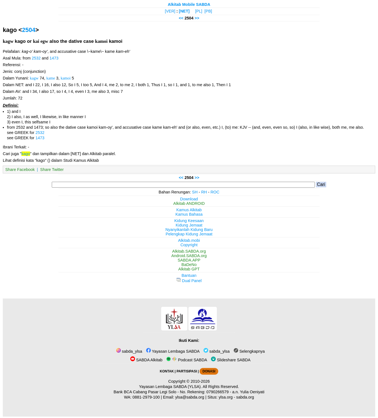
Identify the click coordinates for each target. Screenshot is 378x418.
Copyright (189, 245)
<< (181, 18)
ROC (214, 192)
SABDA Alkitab (146, 360)
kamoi (66, 78)
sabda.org (245, 397)
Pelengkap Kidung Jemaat (189, 234)
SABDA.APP (189, 260)
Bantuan (189, 275)
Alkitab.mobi (189, 240)
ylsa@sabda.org (189, 397)
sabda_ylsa (129, 351)
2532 (36, 58)
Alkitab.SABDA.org (189, 251)
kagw (34, 78)
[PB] (208, 11)
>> (197, 18)
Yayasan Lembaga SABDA (173, 351)
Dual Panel (189, 280)
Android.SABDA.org (189, 255)
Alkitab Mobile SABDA (189, 4)
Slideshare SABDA (231, 360)
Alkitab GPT (189, 269)
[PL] (198, 11)
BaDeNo (189, 264)
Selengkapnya (249, 351)
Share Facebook (20, 169)
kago (25, 153)
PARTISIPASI (186, 371)
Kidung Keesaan (189, 220)
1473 (54, 58)
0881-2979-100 (146, 397)
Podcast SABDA (186, 360)
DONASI (208, 371)
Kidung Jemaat (189, 225)
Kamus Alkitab (189, 210)
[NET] (184, 11)
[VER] (170, 11)
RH (204, 192)
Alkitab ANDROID (189, 203)
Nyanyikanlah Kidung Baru (189, 229)
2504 (28, 29)
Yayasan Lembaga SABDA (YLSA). (170, 386)
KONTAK (167, 371)
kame (50, 78)
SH (195, 192)
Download (189, 199)
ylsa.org (225, 397)
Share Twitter (52, 169)
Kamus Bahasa (189, 214)
